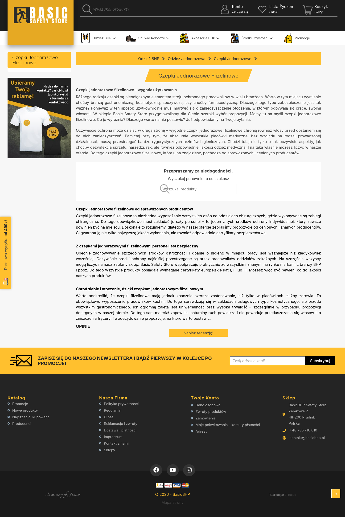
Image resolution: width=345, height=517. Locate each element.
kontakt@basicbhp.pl (307, 437)
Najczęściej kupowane (31, 417)
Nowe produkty (25, 410)
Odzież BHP (96, 38)
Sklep (289, 397)
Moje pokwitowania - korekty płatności (228, 425)
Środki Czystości (249, 38)
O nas (109, 417)
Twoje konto (205, 397)
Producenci (21, 423)
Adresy (201, 431)
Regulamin (112, 410)
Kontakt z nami (116, 443)
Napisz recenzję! (198, 333)
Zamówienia (206, 418)
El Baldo (290, 494)
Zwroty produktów (211, 411)
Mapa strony (172, 502)
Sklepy (109, 450)
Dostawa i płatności (120, 430)
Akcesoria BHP (197, 38)
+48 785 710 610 (303, 430)
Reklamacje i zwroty (120, 423)
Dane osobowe (208, 405)
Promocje (296, 38)
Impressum (113, 437)
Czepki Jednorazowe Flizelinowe (35, 60)
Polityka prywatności (121, 404)
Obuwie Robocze (145, 38)
